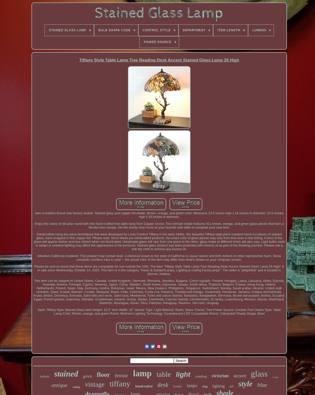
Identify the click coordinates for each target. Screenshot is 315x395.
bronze (121, 375)
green (87, 376)
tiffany (120, 383)
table (164, 374)
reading (201, 376)
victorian (220, 375)
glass (259, 373)
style (245, 384)
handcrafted (143, 386)
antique (59, 385)
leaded (177, 386)
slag (204, 386)
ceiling (76, 386)
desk (162, 384)
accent (240, 376)
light (183, 374)
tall (232, 386)
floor (103, 374)
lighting (218, 386)
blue (262, 385)
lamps (192, 385)
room (275, 377)
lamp (142, 373)
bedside (44, 376)
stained (66, 373)
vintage (94, 384)
